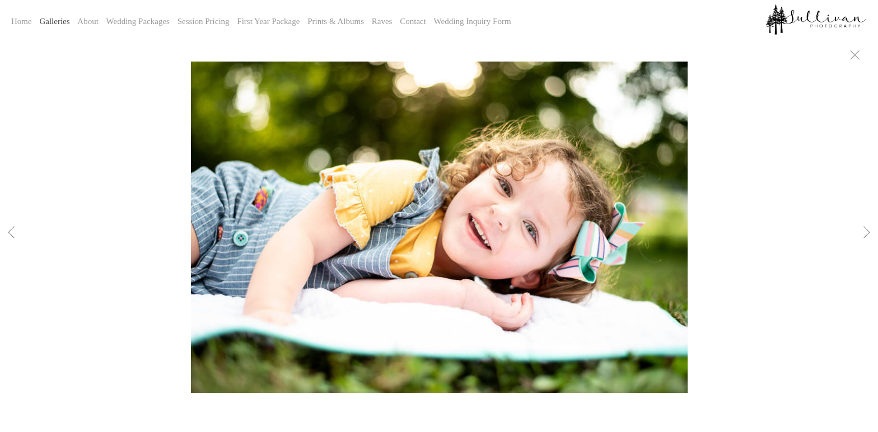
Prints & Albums (335, 21)
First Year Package (268, 21)
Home (21, 21)
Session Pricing (204, 21)
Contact (413, 21)
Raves (382, 21)
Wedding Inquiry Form (472, 21)
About (88, 21)
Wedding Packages (138, 21)
